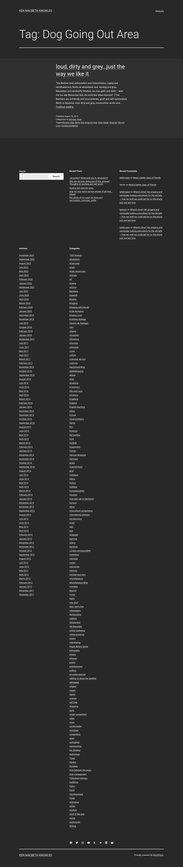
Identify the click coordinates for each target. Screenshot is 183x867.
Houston (73, 495)
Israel (72, 523)
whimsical (74, 802)
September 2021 (27, 287)
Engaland (73, 399)
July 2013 (23, 519)
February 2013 (26, 534)
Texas (72, 758)
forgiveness (74, 447)
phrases (73, 658)
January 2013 (25, 539)
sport (71, 738)
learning (73, 539)
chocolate (74, 335)
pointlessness (75, 666)
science (73, 698)
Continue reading (65, 107)
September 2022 (27, 259)
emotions (73, 395)
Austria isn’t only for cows (81, 188)
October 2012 (25, 550)
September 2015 (27, 423)
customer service (77, 359)
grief (71, 471)
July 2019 (23, 323)
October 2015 (25, 419)
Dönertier (113, 123)
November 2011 (26, 594)
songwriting (74, 734)
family (72, 423)
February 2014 (26, 495)
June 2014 (24, 479)
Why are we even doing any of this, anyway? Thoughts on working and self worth (89, 182)
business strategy (77, 319)
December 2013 (26, 503)
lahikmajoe (125, 178)
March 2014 (24, 491)
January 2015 (25, 451)
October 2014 (25, 463)
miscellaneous (76, 578)
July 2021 (23, 291)
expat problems (76, 419)
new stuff (73, 602)
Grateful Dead (75, 467)
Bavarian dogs (68, 123)
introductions (75, 519)
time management (77, 774)
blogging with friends (79, 307)
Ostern (72, 638)
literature (73, 547)
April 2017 (24, 355)
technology (74, 754)
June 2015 (24, 431)
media (72, 563)
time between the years (80, 770)
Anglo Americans (77, 271)
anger (72, 267)
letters (72, 543)
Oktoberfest (74, 622)
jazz (71, 531)
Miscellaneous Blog (78, 582)
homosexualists (76, 491)
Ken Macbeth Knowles (35, 10)
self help (73, 702)
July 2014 (23, 475)
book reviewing (76, 311)
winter (72, 806)
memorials (74, 566)
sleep (71, 718)
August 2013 (25, 515)
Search (22, 171)
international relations (79, 515)
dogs (71, 379)
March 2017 (24, 359)
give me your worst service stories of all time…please (90, 192)
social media (75, 726)
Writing (72, 826)
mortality (73, 586)
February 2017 (26, 363)
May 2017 (23, 351)
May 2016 (23, 391)
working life (74, 822)
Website (159, 11)
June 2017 (24, 347)
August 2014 (25, 471)
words (72, 818)
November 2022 (26, 255)
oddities (73, 618)
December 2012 (26, 543)
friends (72, 451)
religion (72, 686)
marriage (73, 558)
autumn (73, 287)
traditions (73, 782)
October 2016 (25, 371)
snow (71, 722)
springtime (74, 742)
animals (73, 275)
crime (72, 351)
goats (72, 463)
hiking (72, 479)
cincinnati (73, 347)
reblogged (74, 682)
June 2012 (24, 566)
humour (73, 503)
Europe (72, 415)
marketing (74, 554)
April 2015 (24, 439)
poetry (72, 662)
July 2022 (23, 267)
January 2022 (25, 283)
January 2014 (25, 499)
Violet (72, 798)
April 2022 (24, 275)
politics (72, 670)
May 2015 (23, 435)
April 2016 (24, 395)
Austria (72, 283)
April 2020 (24, 299)
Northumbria (75, 614)
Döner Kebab (103, 123)
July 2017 (23, 343)
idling (71, 507)
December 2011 (26, 590)
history (72, 483)
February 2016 (26, 403)
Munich (72, 590)
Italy (71, 527)
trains (72, 786)
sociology (73, 730)
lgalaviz (123, 209)
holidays (73, 487)
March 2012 (24, 578)
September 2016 (27, 375)
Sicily (71, 710)
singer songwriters (78, 714)
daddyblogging (76, 371)
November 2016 (26, 367)
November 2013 (26, 507)
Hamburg (73, 475)
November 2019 (26, 319)
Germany (72, 119)
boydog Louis (75, 315)
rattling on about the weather (82, 678)
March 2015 (24, 443)
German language (77, 455)
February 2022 (26, 279)
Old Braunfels (75, 626)
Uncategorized (76, 794)
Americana (74, 263)
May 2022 (23, 271)
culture (72, 355)
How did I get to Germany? (81, 499)
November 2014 (26, 459)
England (73, 403)
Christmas (74, 339)
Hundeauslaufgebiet (69, 126)
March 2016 (24, 399)
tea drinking (74, 750)
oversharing (74, 642)
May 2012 (23, 570)
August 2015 (25, 427)
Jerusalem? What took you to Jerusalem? (88, 178)
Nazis (72, 598)
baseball (73, 295)
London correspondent (80, 550)
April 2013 (24, 531)
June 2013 (24, 523)
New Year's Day (76, 606)
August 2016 (25, 379)
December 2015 (26, 411)
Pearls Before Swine (78, 646)
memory (73, 570)
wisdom (73, 810)
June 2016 (24, 387)
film (71, 427)
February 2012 (26, 582)
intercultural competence (81, 511)
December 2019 (26, 315)
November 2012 (26, 547)
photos (72, 654)
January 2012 (25, 586)
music (72, 594)
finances (73, 431)
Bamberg (73, 291)
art (70, 279)
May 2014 (23, 483)
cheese (72, 331)
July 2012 (23, 563)
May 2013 (23, 527)
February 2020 (26, 307)
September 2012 (27, 554)
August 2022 (25, 263)
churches (73, 343)
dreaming (73, 383)
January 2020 (25, 311)
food (71, 439)
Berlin (77, 123)
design (72, 375)
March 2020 (24, 303)
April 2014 (24, 487)
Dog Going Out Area (89, 123)
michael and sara (77, 574)
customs (73, 363)
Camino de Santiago (78, 323)
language (73, 534)
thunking (73, 766)
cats (71, 327)
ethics (72, 411)
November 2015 (26, 415)
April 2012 (24, 574)
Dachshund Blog (77, 367)
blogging (73, 303)
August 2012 (25, 558)
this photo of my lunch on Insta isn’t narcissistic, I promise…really (86, 198)
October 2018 (25, 327)
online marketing (77, 630)
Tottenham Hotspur (78, 778)
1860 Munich (75, 255)
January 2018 (25, 335)
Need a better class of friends (147, 178)
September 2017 (27, 339)
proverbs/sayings (77, 674)
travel (79, 119)
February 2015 (26, 447)
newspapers (75, 610)
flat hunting (74, 435)
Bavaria (72, 299)
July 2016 (23, 383)
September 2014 (27, 467)
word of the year (76, 814)
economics (74, 387)
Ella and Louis (75, 391)
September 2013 (27, 511)
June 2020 (24, 295)
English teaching (77, 407)
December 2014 (26, 455)
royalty (72, 690)
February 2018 (26, 331)
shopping (73, 706)
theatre (72, 762)
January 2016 (25, 407)
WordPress (158, 855)
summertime (75, 746)
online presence (76, 634)
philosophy (74, 650)
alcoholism (74, 259)
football (73, 443)
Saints (72, 694)
